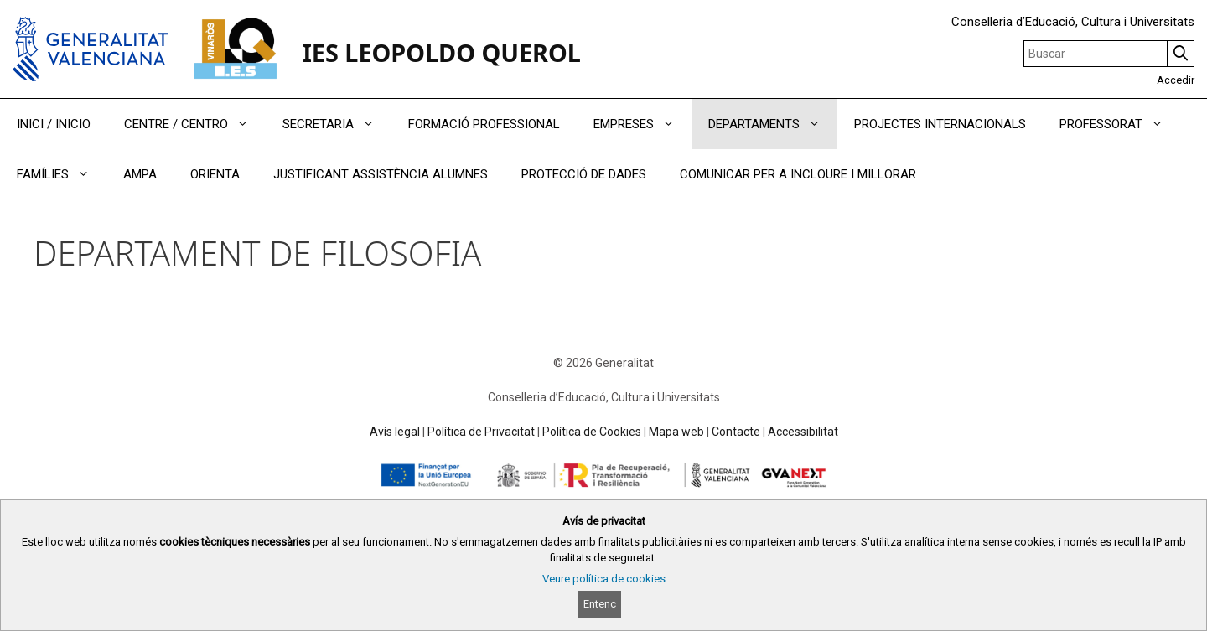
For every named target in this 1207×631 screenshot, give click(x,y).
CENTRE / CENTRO (195, 124)
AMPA (140, 174)
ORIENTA (215, 174)
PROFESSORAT (1119, 124)
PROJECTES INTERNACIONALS (940, 124)
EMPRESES (642, 124)
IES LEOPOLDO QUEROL (442, 52)
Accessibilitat (803, 431)
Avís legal (395, 431)
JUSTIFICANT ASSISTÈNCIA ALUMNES (380, 174)
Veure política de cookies (604, 578)
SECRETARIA (336, 124)
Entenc (599, 603)
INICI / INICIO (54, 124)
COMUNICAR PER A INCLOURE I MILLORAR (798, 174)
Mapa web (676, 431)
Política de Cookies (591, 431)
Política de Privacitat (481, 431)
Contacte (736, 431)
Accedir (1175, 80)
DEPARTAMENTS (772, 124)
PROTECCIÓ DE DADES (583, 174)
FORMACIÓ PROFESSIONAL (484, 124)
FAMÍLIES (61, 174)
